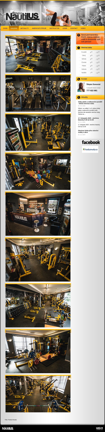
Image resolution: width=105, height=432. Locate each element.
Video (83, 28)
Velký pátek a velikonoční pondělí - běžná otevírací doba (90, 102)
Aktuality (24, 28)
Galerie (14, 28)
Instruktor (54, 28)
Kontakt (74, 28)
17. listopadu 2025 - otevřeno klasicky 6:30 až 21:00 (88, 119)
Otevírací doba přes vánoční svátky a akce (88, 131)
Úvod (5, 28)
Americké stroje (39, 28)
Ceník (65, 28)
